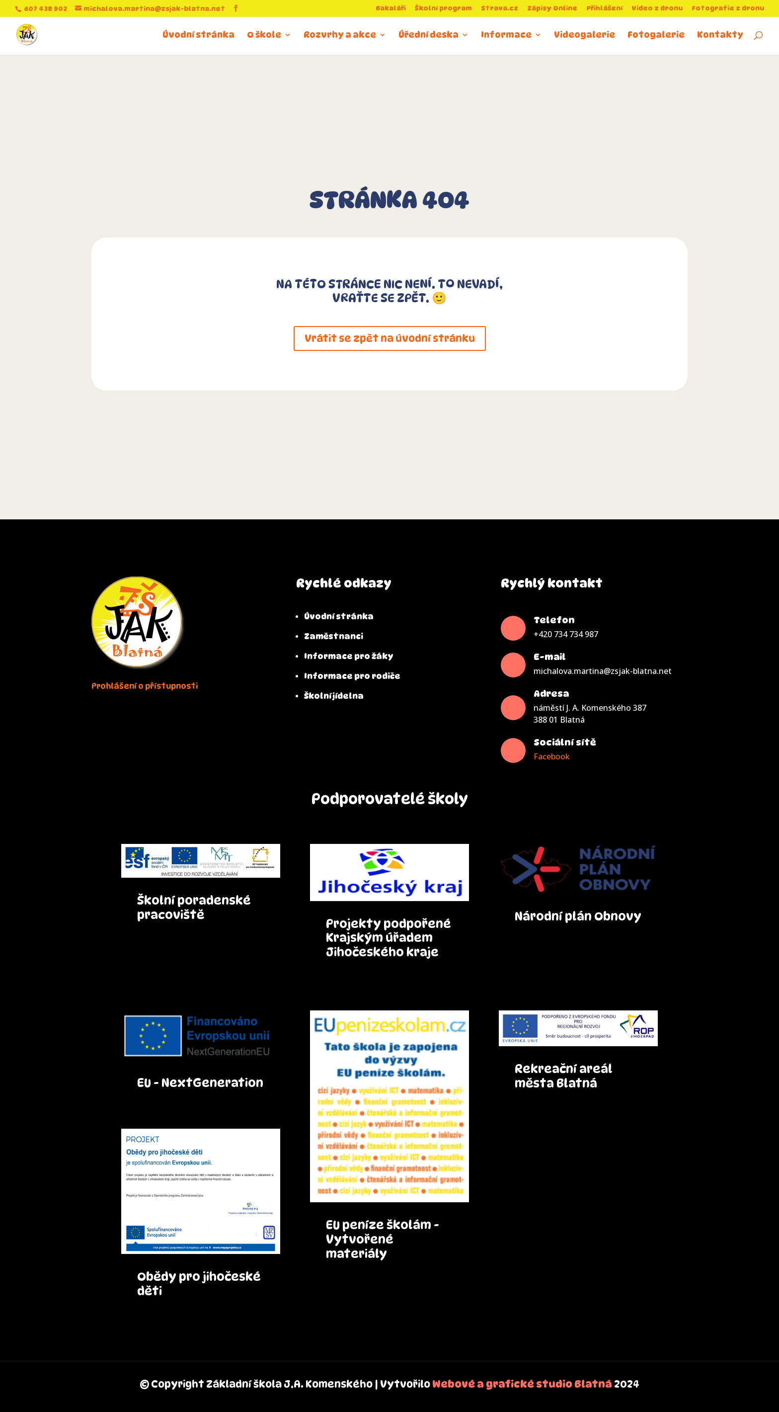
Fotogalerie (656, 35)
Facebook (552, 756)
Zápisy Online (552, 8)
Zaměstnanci (333, 636)
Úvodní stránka (198, 35)
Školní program (443, 8)
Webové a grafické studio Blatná (522, 1384)
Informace (506, 35)
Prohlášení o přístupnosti (144, 686)
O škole (264, 35)
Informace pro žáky (348, 656)
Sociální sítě (565, 742)
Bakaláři (391, 8)
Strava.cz (499, 8)
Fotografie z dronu (728, 8)
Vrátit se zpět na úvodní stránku (390, 338)
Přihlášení (604, 8)
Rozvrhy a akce (340, 35)
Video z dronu (657, 8)
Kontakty (720, 35)
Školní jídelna (334, 696)
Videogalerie (584, 35)
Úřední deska (428, 35)
